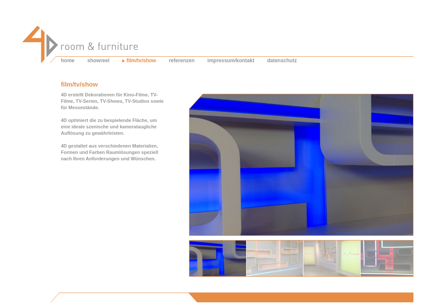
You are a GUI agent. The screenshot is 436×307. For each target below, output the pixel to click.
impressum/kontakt (230, 61)
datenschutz (282, 61)
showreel (98, 61)
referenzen (182, 61)
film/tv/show (141, 61)
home (68, 61)
